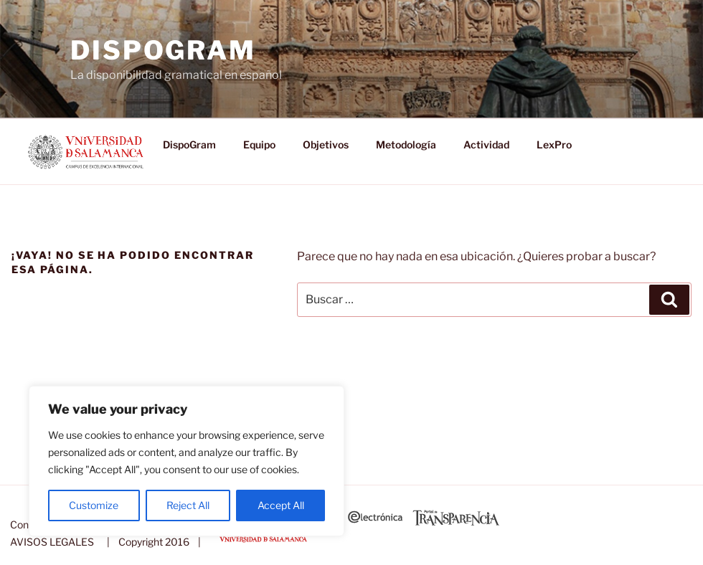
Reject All (187, 505)
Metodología (406, 144)
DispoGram (163, 50)
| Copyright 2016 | (151, 542)
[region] (186, 461)
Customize (93, 505)
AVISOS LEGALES (52, 542)
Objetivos (326, 144)
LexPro (554, 144)
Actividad (486, 144)
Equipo (259, 144)
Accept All (281, 505)
